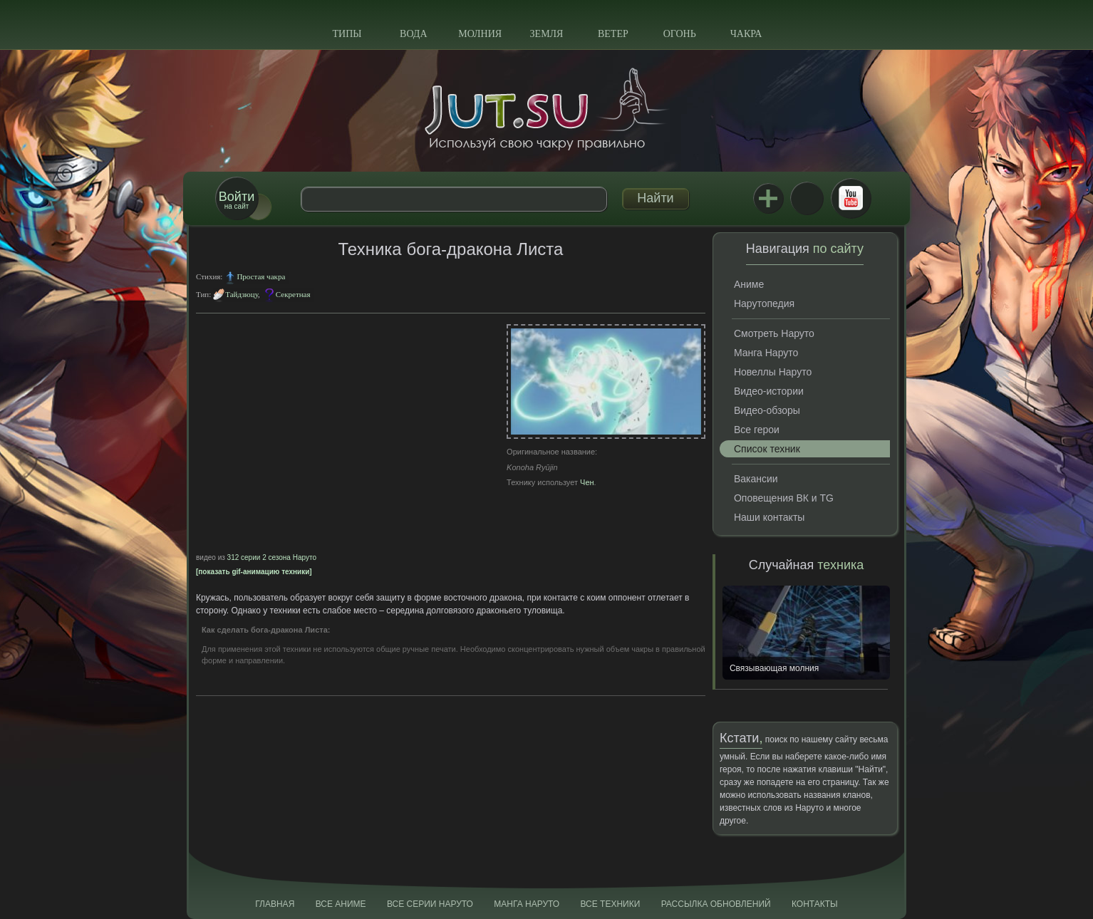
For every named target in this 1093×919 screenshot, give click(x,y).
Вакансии (756, 478)
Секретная (293, 294)
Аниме (749, 284)
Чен (587, 482)
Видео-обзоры (767, 410)
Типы (346, 33)
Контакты (815, 904)
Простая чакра (261, 276)
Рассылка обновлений (716, 904)
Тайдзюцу (241, 294)
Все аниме (341, 904)
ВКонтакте (806, 198)
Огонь (679, 33)
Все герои (756, 429)
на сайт (236, 199)
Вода (413, 33)
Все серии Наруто (430, 904)
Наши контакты (769, 517)
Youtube (851, 198)
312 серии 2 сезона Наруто (271, 557)
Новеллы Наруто (773, 372)
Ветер (613, 33)
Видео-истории (769, 391)
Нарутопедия (764, 303)
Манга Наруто (766, 352)
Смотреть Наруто (774, 333)
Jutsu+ (768, 198)
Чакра (746, 33)
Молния (480, 33)
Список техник (767, 449)
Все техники (610, 904)
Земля (547, 33)
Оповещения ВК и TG (784, 498)
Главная (274, 904)
